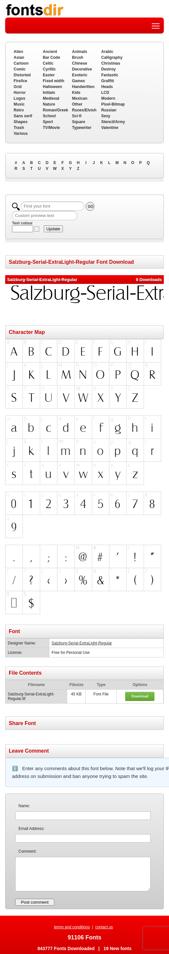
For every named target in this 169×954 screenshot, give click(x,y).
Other (77, 104)
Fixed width (53, 81)
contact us (104, 927)
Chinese (79, 63)
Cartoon (21, 63)
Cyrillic (49, 69)
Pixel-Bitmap (113, 104)
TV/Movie (51, 127)
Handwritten (83, 86)
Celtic (48, 63)
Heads (107, 86)
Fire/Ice (20, 81)
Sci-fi (76, 116)
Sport (48, 122)
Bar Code (51, 57)
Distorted (22, 75)
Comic (20, 69)
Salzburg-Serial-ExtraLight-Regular (82, 643)
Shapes (21, 122)
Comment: (27, 851)
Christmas (110, 63)
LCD (105, 92)
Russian (108, 110)
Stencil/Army (113, 122)
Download (140, 696)
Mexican (79, 98)
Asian (19, 57)
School (49, 116)
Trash (19, 127)
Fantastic (109, 75)
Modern (108, 98)
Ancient (50, 51)
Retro (19, 110)
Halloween (52, 86)
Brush (77, 57)
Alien (18, 51)
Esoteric (79, 75)
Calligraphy (111, 57)
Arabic (107, 51)
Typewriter (81, 127)
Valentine (109, 127)
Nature (49, 104)
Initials (49, 92)
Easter (49, 75)
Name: (24, 806)
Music (19, 104)
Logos (19, 98)
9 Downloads (149, 279)
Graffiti (107, 81)
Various (21, 133)
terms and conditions (72, 927)
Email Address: (31, 828)
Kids (76, 92)
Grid (18, 86)
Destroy (108, 69)
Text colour (22, 223)
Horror (20, 92)
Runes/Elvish (84, 110)
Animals (79, 51)
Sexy (105, 116)
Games (78, 81)
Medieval (51, 98)
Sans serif (23, 116)
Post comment (34, 902)
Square (78, 122)
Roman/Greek (55, 110)
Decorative (82, 69)
